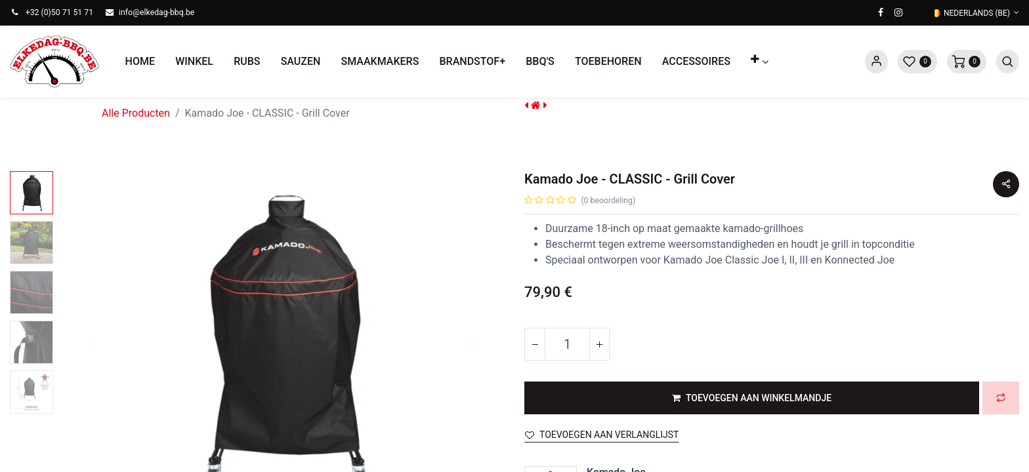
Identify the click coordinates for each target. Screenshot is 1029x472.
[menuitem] (140, 61)
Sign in (876, 61)
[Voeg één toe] (599, 344)
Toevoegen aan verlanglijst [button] (602, 434)
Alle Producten (136, 113)
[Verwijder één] (535, 344)
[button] (760, 61)
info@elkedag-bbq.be (156, 12)
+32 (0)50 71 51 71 (59, 12)
